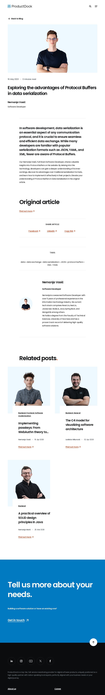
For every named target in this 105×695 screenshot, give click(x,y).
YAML (55, 265)
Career (57, 688)
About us (12, 688)
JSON (63, 262)
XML (49, 265)
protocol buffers (75, 262)
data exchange (34, 262)
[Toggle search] (90, 6)
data (23, 262)
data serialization (51, 262)
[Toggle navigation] (96, 6)
